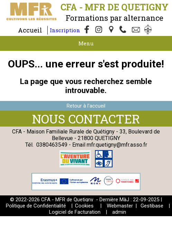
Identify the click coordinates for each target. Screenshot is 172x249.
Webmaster (120, 206)
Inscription (65, 30)
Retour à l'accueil (86, 106)
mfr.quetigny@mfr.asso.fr (117, 144)
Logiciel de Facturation (75, 212)
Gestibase (152, 206)
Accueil (30, 30)
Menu (86, 43)
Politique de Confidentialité (36, 206)
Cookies (84, 206)
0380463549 (51, 144)
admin (119, 212)
